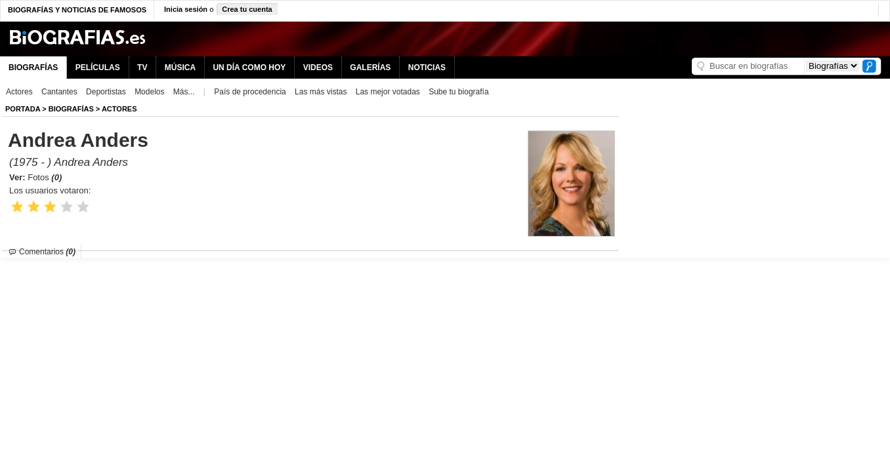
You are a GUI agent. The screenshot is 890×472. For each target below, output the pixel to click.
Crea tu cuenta (247, 9)
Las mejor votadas (388, 91)
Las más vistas (321, 91)
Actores (19, 91)
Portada (22, 109)
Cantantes (59, 91)
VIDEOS (318, 67)
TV (142, 67)
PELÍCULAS (97, 67)
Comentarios (47, 251)
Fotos (45, 177)
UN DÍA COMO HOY (249, 67)
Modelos (149, 91)
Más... (184, 91)
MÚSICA (180, 67)
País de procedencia (250, 91)
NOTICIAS (427, 67)
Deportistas (106, 91)
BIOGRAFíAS (71, 109)
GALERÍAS (370, 67)
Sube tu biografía (458, 91)
